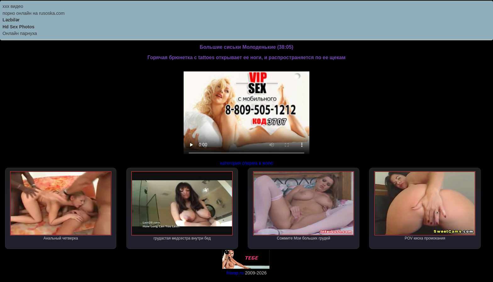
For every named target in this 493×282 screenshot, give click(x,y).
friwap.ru (235, 272)
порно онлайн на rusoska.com (34, 13)
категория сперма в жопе (246, 163)
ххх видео (13, 6)
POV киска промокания (425, 205)
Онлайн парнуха (20, 33)
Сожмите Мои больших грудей (303, 205)
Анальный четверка (60, 205)
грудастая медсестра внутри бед (182, 205)
